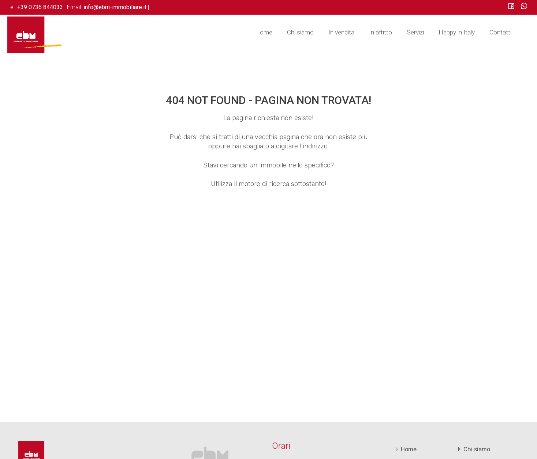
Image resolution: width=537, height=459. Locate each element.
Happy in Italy (457, 32)
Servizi (415, 32)
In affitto (380, 32)
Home (263, 32)
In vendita (341, 32)
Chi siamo (300, 32)
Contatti (500, 32)
